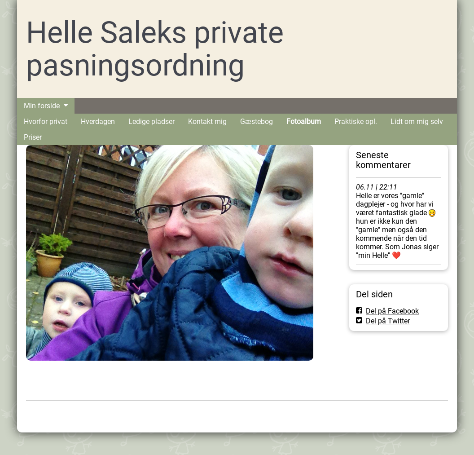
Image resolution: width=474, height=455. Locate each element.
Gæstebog (256, 121)
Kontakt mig (207, 121)
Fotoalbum (303, 121)
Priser (33, 137)
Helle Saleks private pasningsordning (155, 49)
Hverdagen (98, 121)
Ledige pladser (151, 121)
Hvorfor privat (45, 121)
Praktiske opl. (355, 121)
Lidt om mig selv (417, 121)
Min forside (42, 106)
